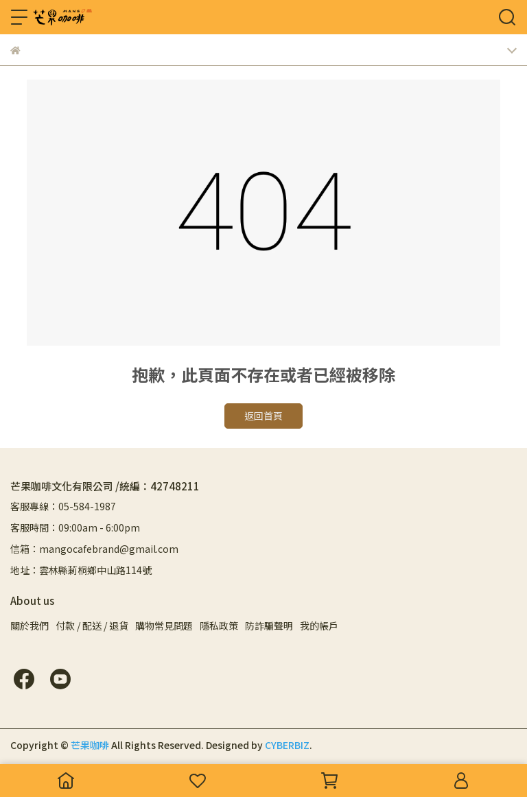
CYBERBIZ (287, 745)
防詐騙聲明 (269, 625)
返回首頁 (263, 416)
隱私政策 (219, 625)
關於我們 (29, 625)
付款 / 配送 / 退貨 (92, 625)
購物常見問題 (164, 625)
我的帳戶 (319, 625)
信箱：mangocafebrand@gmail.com (94, 549)
